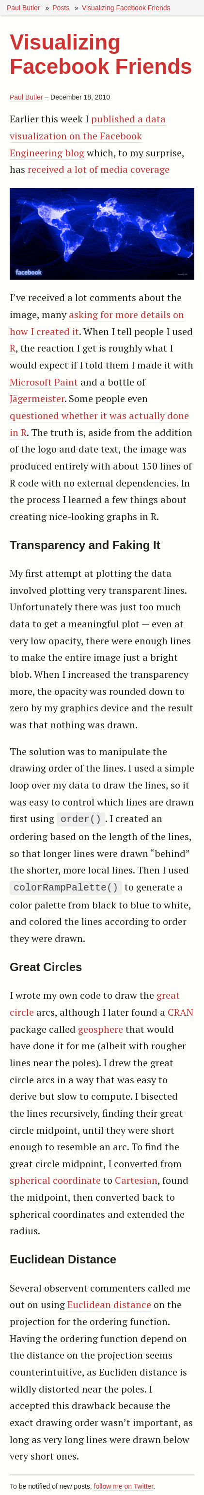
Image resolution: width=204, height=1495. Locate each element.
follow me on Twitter (124, 1484)
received (46, 169)
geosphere (100, 1027)
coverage (150, 169)
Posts (60, 8)
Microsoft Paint (44, 381)
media (114, 169)
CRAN (180, 1010)
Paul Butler (23, 8)
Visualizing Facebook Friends (126, 8)
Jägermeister (37, 398)
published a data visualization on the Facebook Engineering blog (88, 135)
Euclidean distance (109, 1302)
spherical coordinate (55, 1178)
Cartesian (136, 1178)
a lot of (82, 169)
